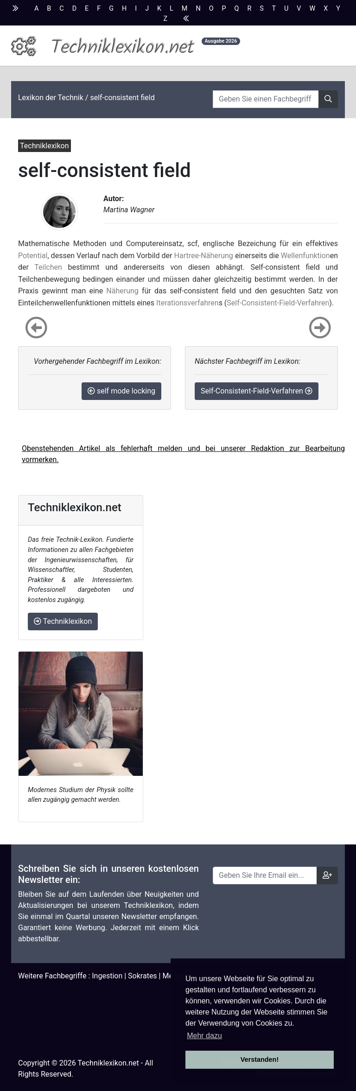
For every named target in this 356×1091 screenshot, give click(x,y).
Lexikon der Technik (50, 97)
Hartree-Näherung (203, 255)
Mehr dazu (204, 1036)
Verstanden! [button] (260, 1059)
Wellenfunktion (305, 255)
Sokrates (142, 975)
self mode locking (121, 391)
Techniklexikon (63, 621)
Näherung (122, 290)
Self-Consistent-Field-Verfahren (278, 302)
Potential (32, 255)
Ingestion (107, 975)
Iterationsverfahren (187, 302)
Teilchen (48, 267)
